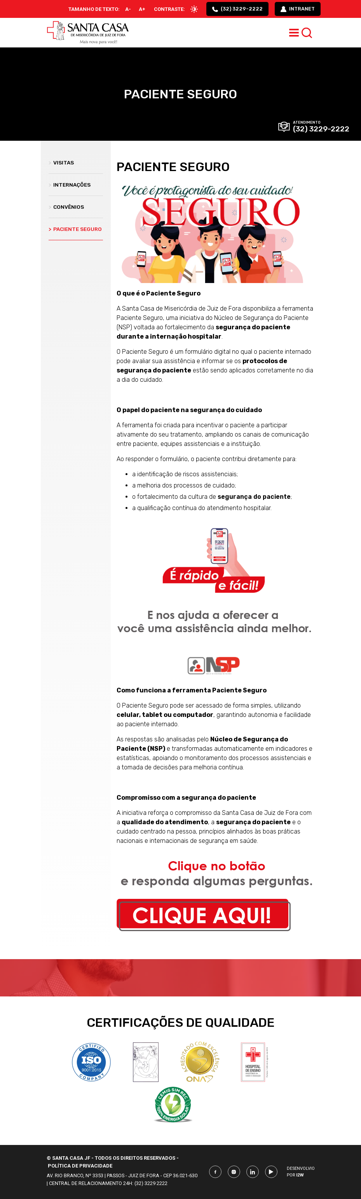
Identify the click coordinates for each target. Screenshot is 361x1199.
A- (128, 9)
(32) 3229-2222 (237, 9)
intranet (298, 9)
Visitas (61, 162)
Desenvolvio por (301, 1172)
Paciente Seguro (75, 229)
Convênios (66, 207)
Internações (70, 185)
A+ (142, 9)
